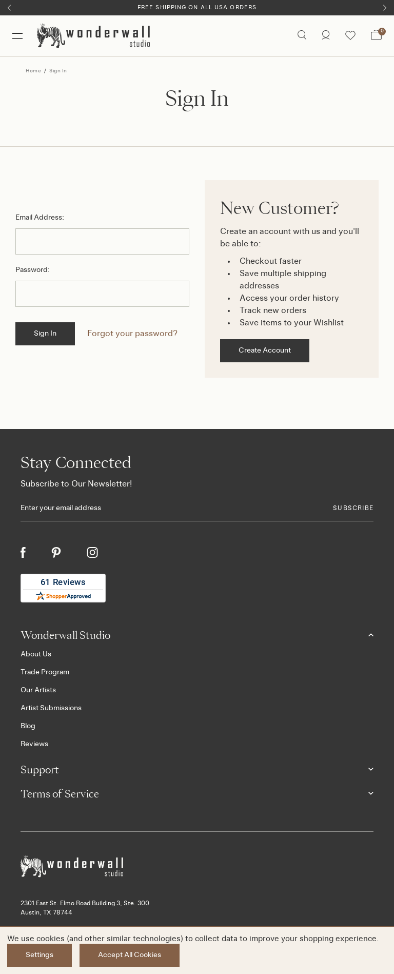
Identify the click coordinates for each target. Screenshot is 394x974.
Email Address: (39, 217)
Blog (28, 726)
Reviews (34, 744)
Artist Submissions (51, 708)
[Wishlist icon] (350, 36)
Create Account (265, 350)
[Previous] (9, 8)
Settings (39, 955)
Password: (32, 270)
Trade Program (45, 672)
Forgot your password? (132, 333)
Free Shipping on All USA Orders (197, 7)
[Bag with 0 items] (376, 36)
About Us (36, 654)
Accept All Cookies (129, 955)
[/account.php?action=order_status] (326, 36)
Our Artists (38, 690)
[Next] (384, 8)
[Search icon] (302, 36)
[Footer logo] (197, 866)
